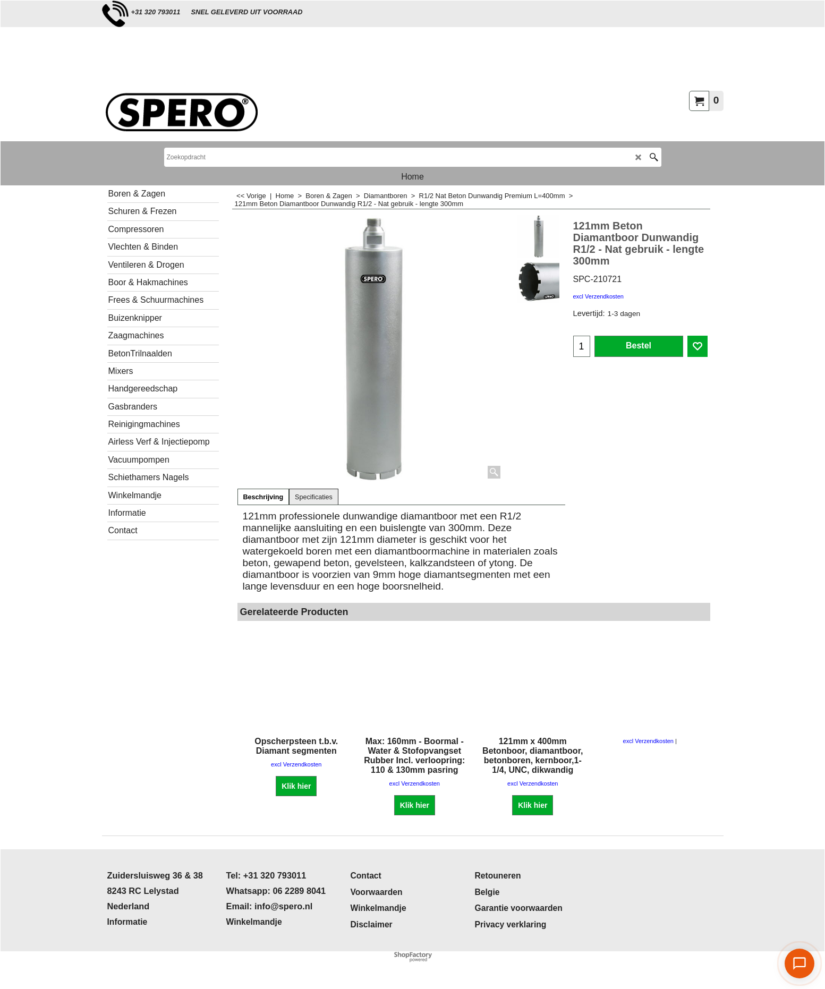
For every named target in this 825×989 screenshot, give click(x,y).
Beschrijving (263, 497)
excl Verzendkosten (598, 296)
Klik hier (296, 786)
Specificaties (314, 497)
